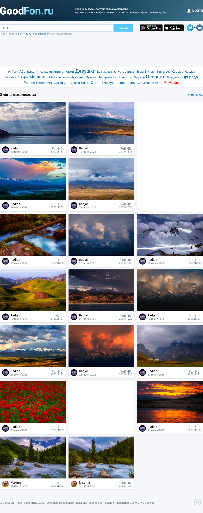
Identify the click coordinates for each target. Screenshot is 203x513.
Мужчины (77, 77)
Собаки (75, 83)
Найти (123, 28)
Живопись (109, 71)
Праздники (174, 77)
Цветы (157, 82)
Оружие (139, 77)
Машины (38, 76)
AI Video (171, 82)
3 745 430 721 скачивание (32, 33)
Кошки (190, 71)
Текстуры (109, 82)
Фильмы (144, 82)
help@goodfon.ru (63, 503)
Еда (99, 71)
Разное (29, 82)
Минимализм (59, 77)
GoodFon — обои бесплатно (20, 503)
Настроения (107, 77)
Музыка (90, 77)
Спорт (85, 83)
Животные (126, 71)
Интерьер (163, 71)
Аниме (58, 71)
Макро (23, 77)
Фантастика (127, 82)
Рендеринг (44, 82)
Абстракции (28, 71)
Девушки (85, 70)
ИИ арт (150, 71)
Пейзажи (156, 76)
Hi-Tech (13, 71)
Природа (190, 77)
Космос (177, 71)
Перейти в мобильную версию (135, 503)
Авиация (46, 71)
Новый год (125, 77)
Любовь (10, 77)
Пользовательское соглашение (95, 503)
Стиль (95, 82)
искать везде (194, 94)
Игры (140, 71)
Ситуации (61, 82)
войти (195, 10)
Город (69, 71)
